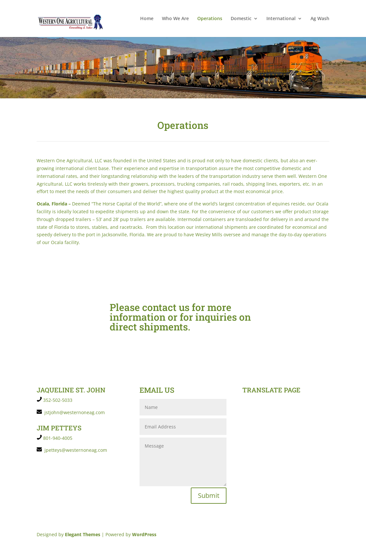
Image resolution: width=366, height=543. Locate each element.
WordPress (144, 534)
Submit (208, 495)
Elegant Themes (82, 534)
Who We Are (175, 18)
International (281, 18)
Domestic (241, 18)
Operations (209, 18)
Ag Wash (320, 18)
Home (146, 18)
